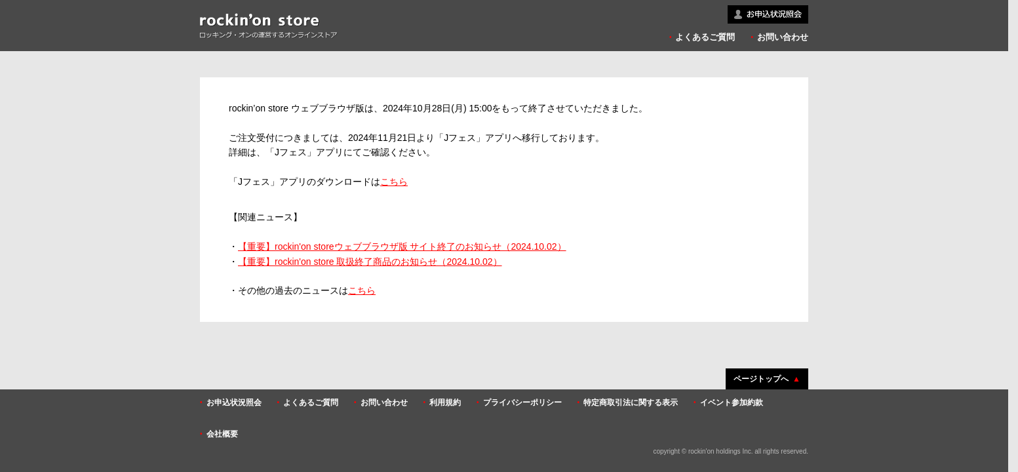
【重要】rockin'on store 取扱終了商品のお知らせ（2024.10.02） (370, 261)
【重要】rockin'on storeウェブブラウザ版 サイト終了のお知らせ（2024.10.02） (402, 246)
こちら (394, 181)
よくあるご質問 (705, 37)
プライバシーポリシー (522, 402)
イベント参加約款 (731, 402)
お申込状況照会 (234, 402)
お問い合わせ (782, 37)
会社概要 (222, 434)
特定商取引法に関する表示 (630, 402)
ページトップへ (761, 379)
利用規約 (445, 402)
